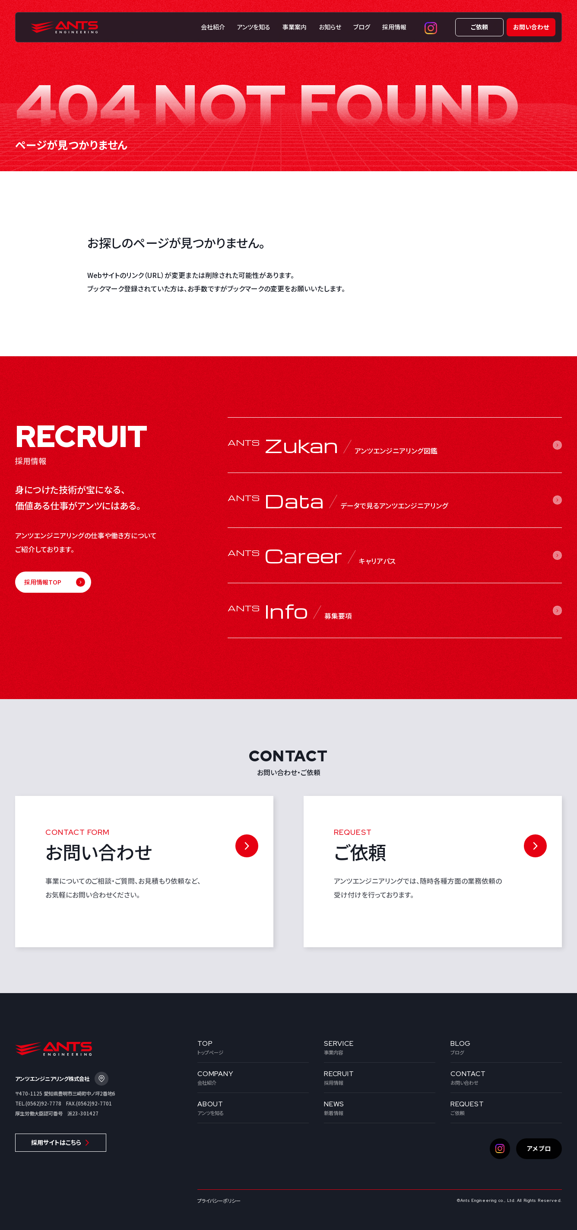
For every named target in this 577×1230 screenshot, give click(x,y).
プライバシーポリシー (219, 1200)
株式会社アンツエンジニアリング (64, 27)
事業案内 (294, 26)
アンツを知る (253, 26)
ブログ (361, 26)
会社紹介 (213, 26)
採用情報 (394, 26)
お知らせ (330, 26)
